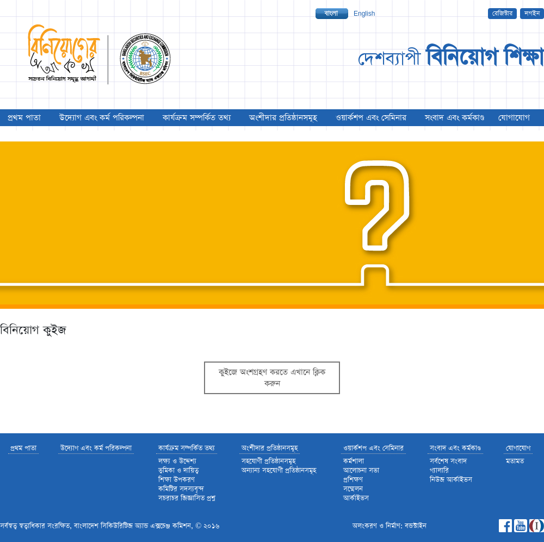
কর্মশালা (353, 461)
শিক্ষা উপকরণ (176, 479)
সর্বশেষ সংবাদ (448, 461)
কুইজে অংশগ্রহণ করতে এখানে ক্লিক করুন (272, 377)
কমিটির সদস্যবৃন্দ (181, 489)
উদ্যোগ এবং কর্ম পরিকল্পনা (101, 117)
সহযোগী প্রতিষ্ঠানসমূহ (268, 461)
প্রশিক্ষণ (353, 479)
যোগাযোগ (514, 117)
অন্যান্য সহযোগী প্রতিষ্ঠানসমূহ (279, 470)
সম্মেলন (353, 489)
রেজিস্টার (502, 13)
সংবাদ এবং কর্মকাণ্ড (454, 117)
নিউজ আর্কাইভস (451, 479)
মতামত (515, 461)
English (364, 13)
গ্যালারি (439, 470)
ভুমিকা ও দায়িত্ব (178, 470)
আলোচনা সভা (361, 470)
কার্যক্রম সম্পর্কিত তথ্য (197, 117)
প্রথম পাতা (24, 117)
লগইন (532, 13)
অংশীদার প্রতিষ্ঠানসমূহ (283, 117)
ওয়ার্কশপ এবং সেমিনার (371, 117)
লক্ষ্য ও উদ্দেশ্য (177, 461)
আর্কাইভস (356, 498)
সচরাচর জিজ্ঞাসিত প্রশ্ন (186, 498)
